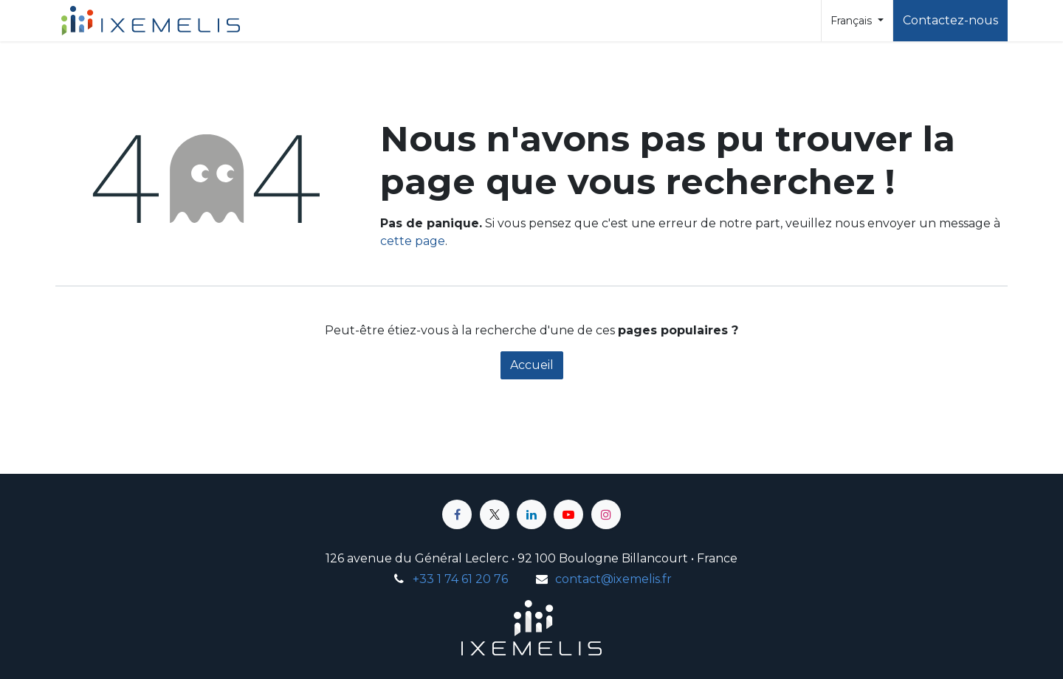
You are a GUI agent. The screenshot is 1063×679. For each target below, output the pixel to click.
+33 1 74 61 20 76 (460, 579)
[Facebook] (457, 514)
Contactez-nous (950, 20)
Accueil (532, 365)
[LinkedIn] (531, 514)
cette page (412, 241)
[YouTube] (568, 514)
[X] (494, 514)
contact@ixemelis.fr (613, 579)
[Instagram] (606, 514)
